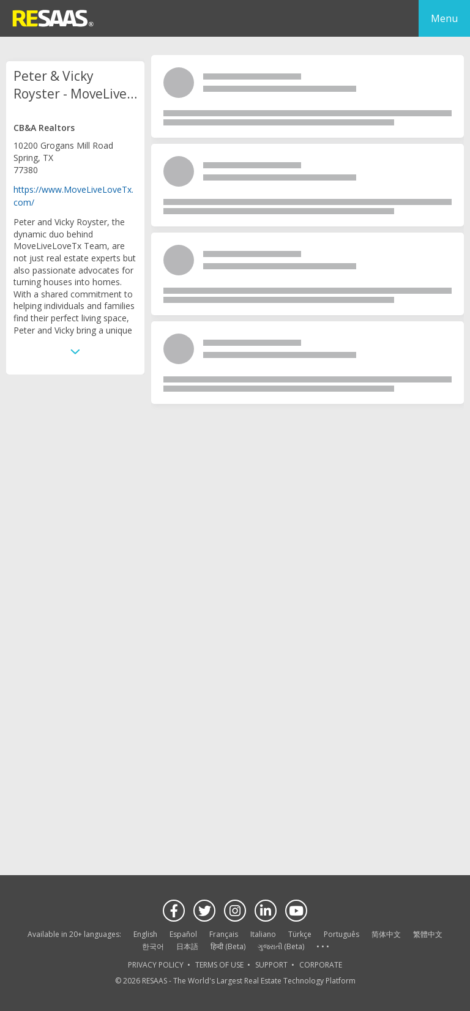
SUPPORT (271, 965)
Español (183, 934)
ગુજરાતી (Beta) (281, 946)
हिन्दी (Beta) (228, 946)
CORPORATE (320, 965)
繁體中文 (427, 934)
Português (341, 934)
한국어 (153, 946)
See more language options (322, 947)
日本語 (187, 946)
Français (223, 934)
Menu (444, 18)
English (145, 934)
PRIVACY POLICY (156, 965)
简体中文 (386, 934)
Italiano (263, 934)
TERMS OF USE (219, 965)
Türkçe (299, 934)
